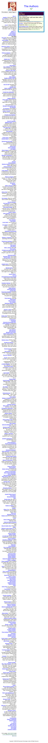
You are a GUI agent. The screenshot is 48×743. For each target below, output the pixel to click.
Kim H (14, 722)
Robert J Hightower (11, 719)
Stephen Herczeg (12, 725)
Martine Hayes (12, 720)
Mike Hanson (13, 724)
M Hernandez (13, 718)
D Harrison (13, 723)
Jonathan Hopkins (12, 729)
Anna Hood (13, 727)
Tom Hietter (13, 728)
